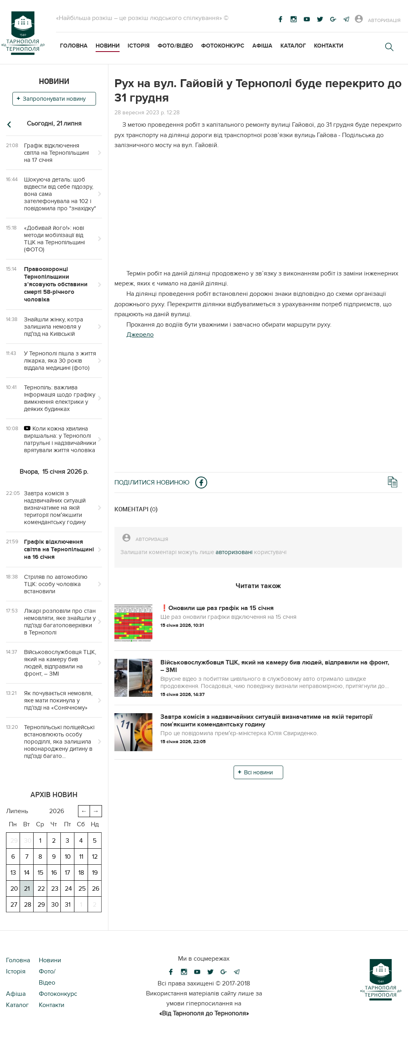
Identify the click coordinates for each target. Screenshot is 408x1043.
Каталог (293, 45)
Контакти (328, 45)
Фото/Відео (175, 45)
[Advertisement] (258, 213)
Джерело (140, 335)
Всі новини (258, 772)
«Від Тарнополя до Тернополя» (204, 1013)
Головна (74, 45)
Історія (139, 45)
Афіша (262, 45)
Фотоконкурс (222, 45)
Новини (108, 45)
